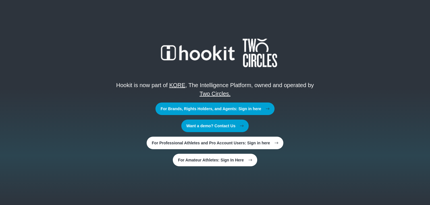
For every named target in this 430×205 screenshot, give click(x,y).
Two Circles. (215, 94)
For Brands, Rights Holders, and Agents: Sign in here (215, 108)
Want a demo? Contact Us (215, 126)
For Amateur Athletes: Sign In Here (215, 160)
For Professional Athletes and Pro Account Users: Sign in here (215, 143)
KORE (177, 85)
